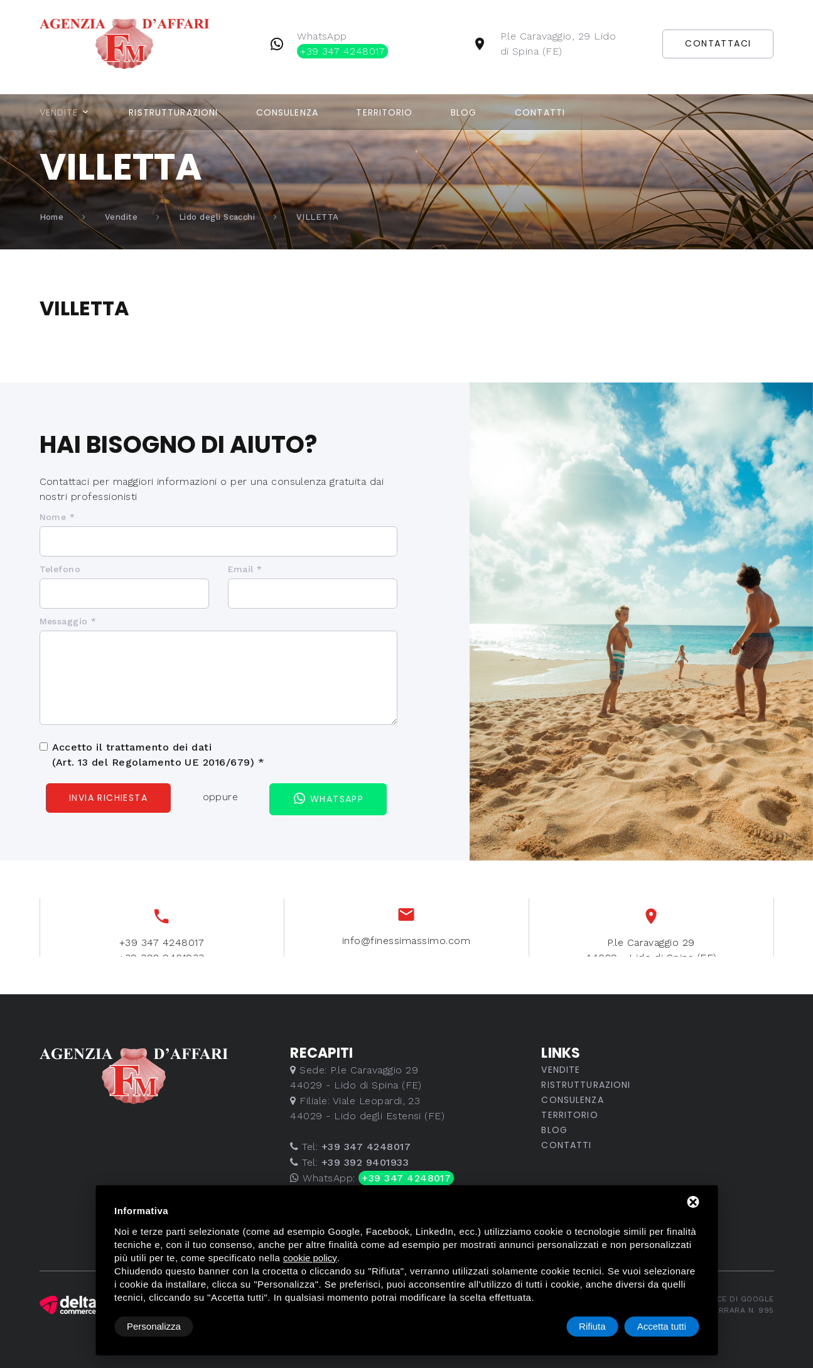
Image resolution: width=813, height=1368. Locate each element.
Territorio (384, 112)
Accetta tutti (661, 1326)
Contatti (540, 112)
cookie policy (310, 1257)
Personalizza (154, 1326)
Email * (245, 569)
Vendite (59, 112)
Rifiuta (592, 1326)
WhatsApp (342, 44)
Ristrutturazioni (173, 112)
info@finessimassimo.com (406, 955)
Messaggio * (68, 621)
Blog (463, 112)
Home (52, 217)
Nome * (57, 517)
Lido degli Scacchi (217, 217)
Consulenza (287, 112)
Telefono (60, 569)
